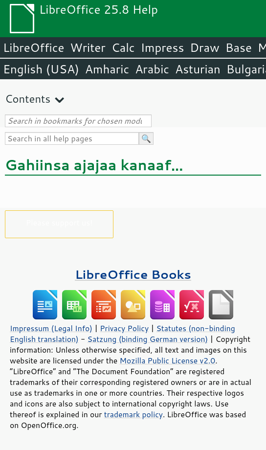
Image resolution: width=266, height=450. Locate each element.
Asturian (198, 69)
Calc (123, 47)
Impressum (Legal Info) (51, 328)
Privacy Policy (124, 328)
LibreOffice (33, 47)
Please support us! (59, 222)
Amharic (107, 69)
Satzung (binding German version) (148, 339)
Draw (204, 47)
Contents (27, 98)
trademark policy (133, 414)
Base (238, 47)
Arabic (152, 69)
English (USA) (41, 69)
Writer (87, 47)
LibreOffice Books (133, 274)
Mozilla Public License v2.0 (168, 360)
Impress (162, 47)
